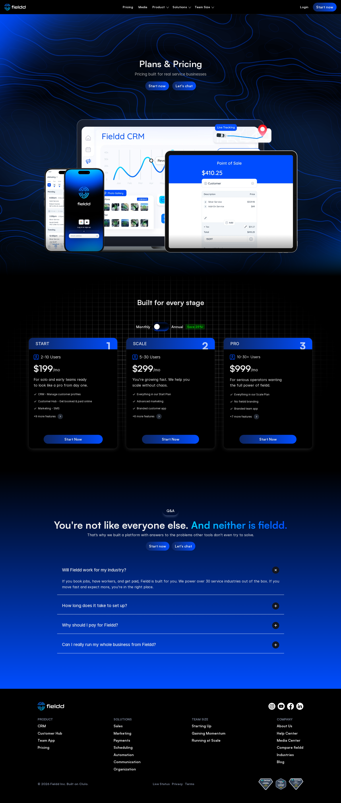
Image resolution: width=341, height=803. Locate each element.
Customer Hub (50, 733)
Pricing (128, 7)
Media (142, 7)
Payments (122, 740)
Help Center (287, 733)
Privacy (177, 784)
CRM (42, 726)
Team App (46, 740)
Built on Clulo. (77, 784)
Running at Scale (206, 740)
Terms (189, 784)
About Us (284, 726)
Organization (125, 769)
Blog (280, 762)
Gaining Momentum (208, 733)
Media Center (288, 740)
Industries (285, 755)
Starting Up (201, 726)
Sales (118, 726)
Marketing (122, 733)
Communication (127, 762)
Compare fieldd (290, 747)
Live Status (161, 784)
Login (304, 7)
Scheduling (123, 747)
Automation (124, 755)
